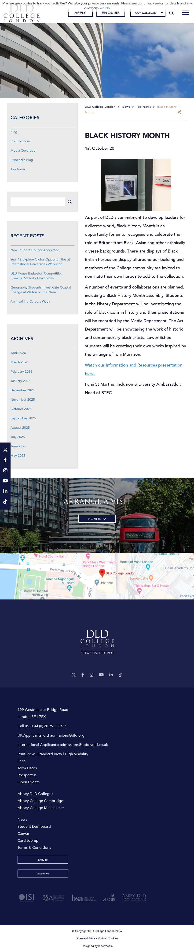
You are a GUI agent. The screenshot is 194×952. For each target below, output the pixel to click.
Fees (22, 761)
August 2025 (20, 427)
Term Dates (27, 768)
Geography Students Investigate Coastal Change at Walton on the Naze (41, 289)
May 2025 (18, 455)
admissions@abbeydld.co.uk (84, 744)
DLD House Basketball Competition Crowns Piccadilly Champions (36, 275)
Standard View (49, 754)
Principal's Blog (22, 160)
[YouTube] (101, 675)
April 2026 (18, 353)
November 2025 (23, 399)
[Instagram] (91, 675)
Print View (26, 754)
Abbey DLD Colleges (35, 793)
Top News (18, 169)
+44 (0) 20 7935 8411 (49, 726)
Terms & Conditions (34, 847)
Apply (80, 12)
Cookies (113, 938)
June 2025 (18, 446)
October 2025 (21, 409)
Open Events (29, 782)
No (107, 8)
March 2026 (19, 362)
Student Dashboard (34, 826)
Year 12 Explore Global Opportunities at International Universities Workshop (40, 261)
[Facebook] (82, 675)
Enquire (111, 12)
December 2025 (23, 390)
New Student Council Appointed (35, 250)
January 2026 (20, 381)
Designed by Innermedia (97, 946)
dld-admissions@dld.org (63, 735)
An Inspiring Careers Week (30, 301)
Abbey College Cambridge (40, 800)
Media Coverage (23, 150)
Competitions (20, 141)
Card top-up (28, 840)
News (22, 819)
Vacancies (43, 873)
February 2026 (21, 371)
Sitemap (81, 938)
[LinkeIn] (111, 675)
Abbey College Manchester (41, 807)
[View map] (97, 576)
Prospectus (27, 775)
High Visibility (76, 754)
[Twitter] (73, 675)
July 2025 (18, 437)
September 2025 (23, 418)
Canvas (23, 833)
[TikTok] (120, 675)
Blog (14, 132)
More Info (97, 519)
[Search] (171, 12)
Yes (101, 8)
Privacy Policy (97, 938)
